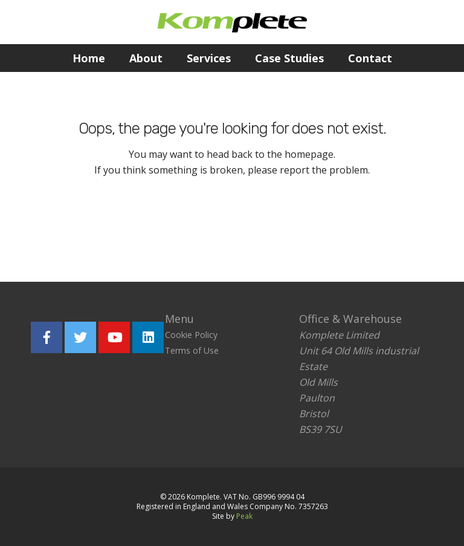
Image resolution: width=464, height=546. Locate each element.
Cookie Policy (191, 334)
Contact (370, 58)
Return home (157, 225)
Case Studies (289, 58)
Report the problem (289, 225)
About (146, 58)
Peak (244, 516)
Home (88, 58)
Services (209, 58)
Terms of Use (192, 350)
